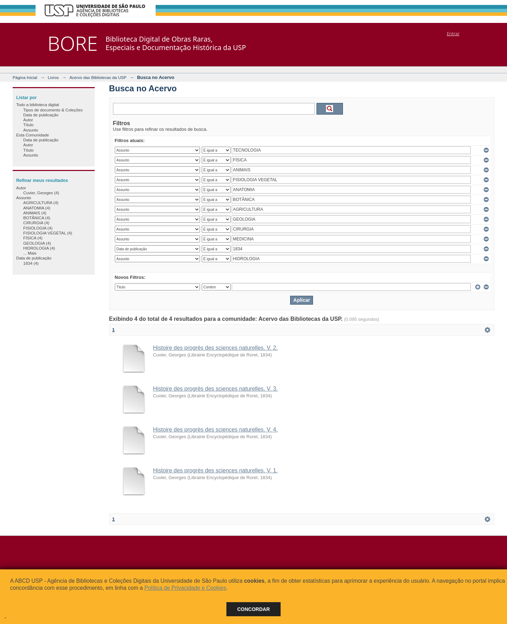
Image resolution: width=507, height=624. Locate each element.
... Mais (30, 253)
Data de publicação (40, 114)
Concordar (253, 609)
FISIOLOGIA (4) (37, 228)
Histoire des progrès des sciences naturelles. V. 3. (215, 389)
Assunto (30, 130)
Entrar (453, 33)
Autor (28, 119)
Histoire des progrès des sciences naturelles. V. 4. (215, 430)
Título (28, 124)
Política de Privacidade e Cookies (185, 588)
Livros (53, 77)
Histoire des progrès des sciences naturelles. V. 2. (215, 348)
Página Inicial (25, 77)
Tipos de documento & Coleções (52, 110)
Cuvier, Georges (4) (41, 192)
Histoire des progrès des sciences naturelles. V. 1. (215, 470)
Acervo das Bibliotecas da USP (97, 77)
